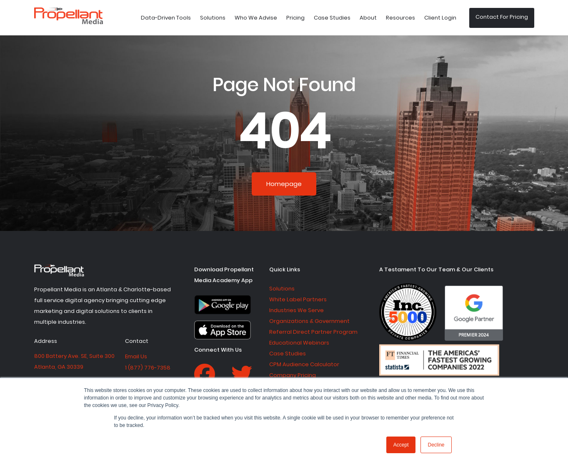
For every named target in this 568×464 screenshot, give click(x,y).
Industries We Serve (296, 310)
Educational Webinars (299, 343)
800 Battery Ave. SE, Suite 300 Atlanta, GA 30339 (74, 361)
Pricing (295, 17)
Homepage (284, 183)
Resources (400, 17)
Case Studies (332, 17)
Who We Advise (256, 17)
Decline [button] (436, 445)
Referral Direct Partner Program (313, 332)
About (368, 17)
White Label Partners (298, 299)
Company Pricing (292, 375)
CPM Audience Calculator (304, 364)
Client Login (440, 17)
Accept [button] (401, 445)
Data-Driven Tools (166, 17)
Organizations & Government (309, 321)
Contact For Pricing (501, 17)
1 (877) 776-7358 (147, 368)
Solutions (212, 17)
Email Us (136, 356)
